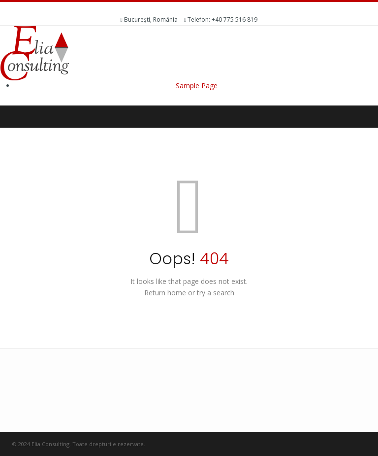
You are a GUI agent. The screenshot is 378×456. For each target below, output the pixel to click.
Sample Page (197, 85)
